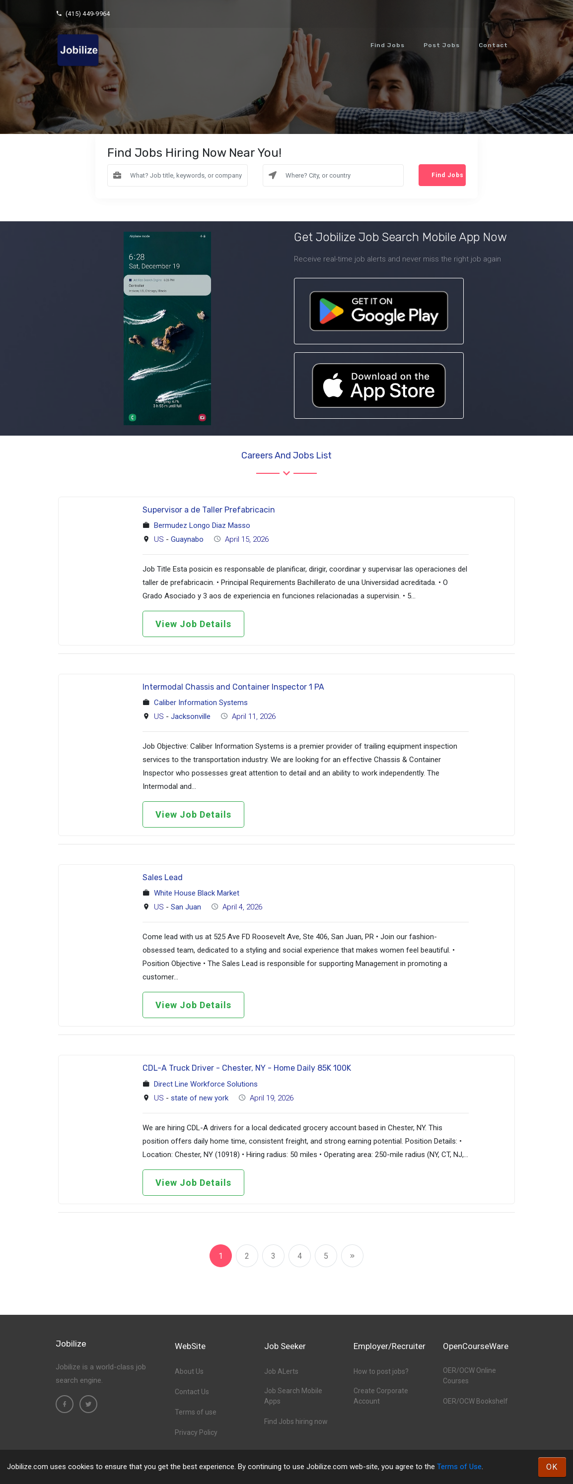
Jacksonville (191, 716)
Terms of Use (459, 1466)
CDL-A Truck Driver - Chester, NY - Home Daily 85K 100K (247, 1068)
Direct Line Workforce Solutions (206, 1084)
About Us (189, 1371)
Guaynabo (187, 539)
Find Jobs (387, 45)
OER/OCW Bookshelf (475, 1401)
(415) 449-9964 (83, 13)
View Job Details (193, 624)
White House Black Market (196, 893)
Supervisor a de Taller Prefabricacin (209, 510)
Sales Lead (163, 877)
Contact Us (192, 1392)
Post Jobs (442, 45)
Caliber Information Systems (201, 702)
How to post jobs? (381, 1371)
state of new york (199, 1098)
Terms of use (195, 1412)
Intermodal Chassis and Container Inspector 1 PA (233, 687)
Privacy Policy (196, 1432)
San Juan (186, 907)
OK (552, 1467)
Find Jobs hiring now (296, 1421)
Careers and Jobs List (286, 455)
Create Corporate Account (381, 1396)
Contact (493, 45)
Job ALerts (281, 1371)
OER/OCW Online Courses (469, 1375)
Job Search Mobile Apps (293, 1396)
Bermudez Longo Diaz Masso (202, 525)
